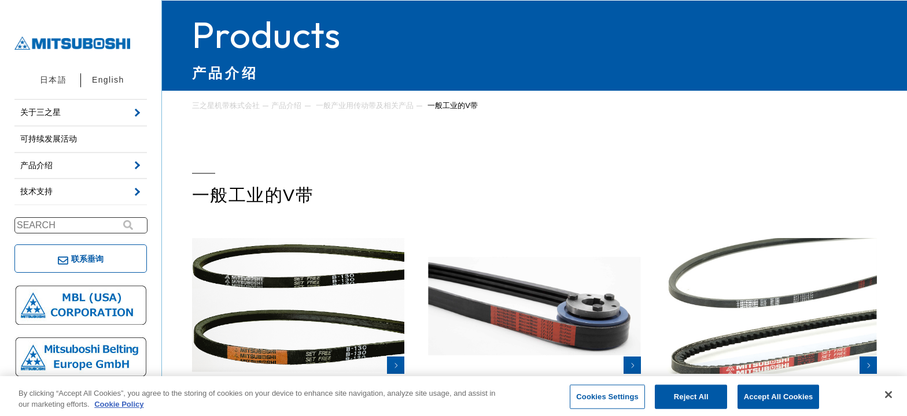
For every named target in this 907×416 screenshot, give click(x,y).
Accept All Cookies (778, 396)
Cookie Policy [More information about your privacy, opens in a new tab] (118, 404)
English (108, 79)
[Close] (888, 394)
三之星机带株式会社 (226, 105)
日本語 (53, 79)
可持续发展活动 (48, 138)
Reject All (691, 396)
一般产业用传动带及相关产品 (365, 105)
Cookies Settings (607, 396)
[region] (453, 396)
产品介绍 (286, 105)
